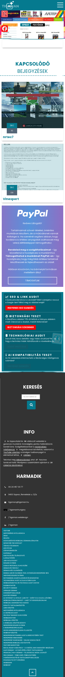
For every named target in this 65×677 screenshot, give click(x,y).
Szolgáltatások (9, 563)
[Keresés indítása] (31, 405)
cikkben (27, 455)
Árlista (6, 538)
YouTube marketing (11, 645)
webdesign (7, 663)
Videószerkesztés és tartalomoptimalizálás (21, 658)
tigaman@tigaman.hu (16, 502)
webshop (6, 665)
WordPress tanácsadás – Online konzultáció (21, 640)
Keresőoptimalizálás (11, 593)
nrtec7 (8, 137)
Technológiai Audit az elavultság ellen (19, 580)
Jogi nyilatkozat (10, 561)
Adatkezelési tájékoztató (14, 556)
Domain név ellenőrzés (12, 570)
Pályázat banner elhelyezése (15, 615)
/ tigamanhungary (14, 509)
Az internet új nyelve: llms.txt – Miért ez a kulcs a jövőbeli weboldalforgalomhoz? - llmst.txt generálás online (27, 599)
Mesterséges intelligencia (14, 610)
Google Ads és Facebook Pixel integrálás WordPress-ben (26, 573)
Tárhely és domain (11, 546)
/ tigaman (10, 525)
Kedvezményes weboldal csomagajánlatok (20, 541)
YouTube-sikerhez (11, 452)
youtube (6, 531)
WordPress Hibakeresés (12, 638)
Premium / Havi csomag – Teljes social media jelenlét (25, 653)
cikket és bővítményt (13, 465)
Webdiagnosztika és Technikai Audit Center (21, 583)
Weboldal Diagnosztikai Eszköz (16, 603)
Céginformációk (10, 551)
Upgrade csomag (10, 591)
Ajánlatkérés (9, 558)
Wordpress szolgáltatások (14, 625)
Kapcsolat (7, 553)
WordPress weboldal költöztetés (16, 643)
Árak (5, 536)
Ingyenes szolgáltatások (13, 575)
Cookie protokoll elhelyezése (15, 566)
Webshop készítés (10, 633)
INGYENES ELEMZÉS (18, 366)
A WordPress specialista (13, 628)
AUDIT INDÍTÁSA (16, 346)
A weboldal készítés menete (14, 623)
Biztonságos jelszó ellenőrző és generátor (21, 578)
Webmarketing (9, 618)
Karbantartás (9, 586)
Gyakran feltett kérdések (14, 660)
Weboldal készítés (10, 620)
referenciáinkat (23, 459)
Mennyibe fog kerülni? (12, 543)
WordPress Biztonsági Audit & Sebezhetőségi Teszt (23, 635)
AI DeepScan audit (10, 613)
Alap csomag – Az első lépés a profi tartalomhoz (23, 650)
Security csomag (10, 588)
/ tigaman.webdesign (15, 517)
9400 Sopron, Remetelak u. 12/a (20, 494)
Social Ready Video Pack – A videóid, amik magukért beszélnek (28, 648)
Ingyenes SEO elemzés (20, 307)
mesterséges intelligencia (14, 533)
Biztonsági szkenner (20, 327)
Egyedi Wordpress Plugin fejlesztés (17, 630)
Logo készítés (8, 608)
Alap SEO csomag (10, 595)
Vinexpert (11, 199)
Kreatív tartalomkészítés (14, 605)
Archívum (7, 548)
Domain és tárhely (11, 568)
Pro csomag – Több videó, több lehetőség (19, 655)
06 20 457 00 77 (13, 487)
